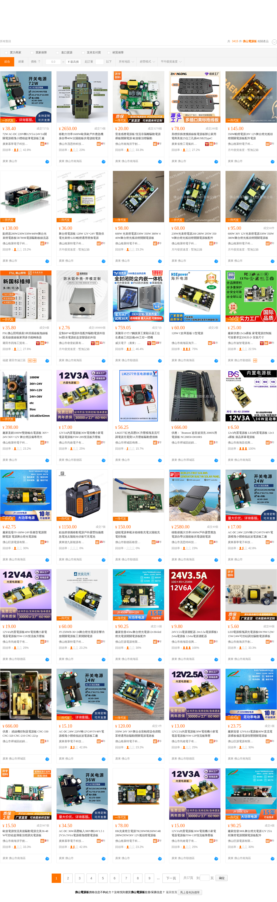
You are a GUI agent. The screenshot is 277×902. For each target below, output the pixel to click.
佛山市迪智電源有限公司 (240, 343)
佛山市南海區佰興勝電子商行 (240, 442)
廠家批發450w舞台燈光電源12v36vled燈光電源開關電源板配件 (138, 634)
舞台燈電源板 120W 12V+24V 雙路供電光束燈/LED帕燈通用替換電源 (81, 235)
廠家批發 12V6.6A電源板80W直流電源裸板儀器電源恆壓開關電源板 (250, 733)
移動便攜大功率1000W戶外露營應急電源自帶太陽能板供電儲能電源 (194, 534)
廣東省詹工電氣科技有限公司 (184, 144)
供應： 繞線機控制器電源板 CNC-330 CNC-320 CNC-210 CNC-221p (25, 733)
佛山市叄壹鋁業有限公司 (71, 343)
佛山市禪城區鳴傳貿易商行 (128, 442)
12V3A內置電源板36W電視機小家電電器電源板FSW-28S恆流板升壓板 (81, 435)
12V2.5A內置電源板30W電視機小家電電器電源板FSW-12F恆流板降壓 (195, 733)
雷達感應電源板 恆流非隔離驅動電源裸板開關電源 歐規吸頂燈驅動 (138, 136)
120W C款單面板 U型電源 (187, 333)
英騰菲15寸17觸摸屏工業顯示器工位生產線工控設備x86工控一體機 (137, 335)
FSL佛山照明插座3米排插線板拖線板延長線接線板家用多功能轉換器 (25, 335)
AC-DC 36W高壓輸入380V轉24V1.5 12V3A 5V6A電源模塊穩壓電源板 (81, 833)
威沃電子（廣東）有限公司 (128, 343)
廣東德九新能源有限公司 (71, 542)
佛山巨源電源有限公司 (15, 542)
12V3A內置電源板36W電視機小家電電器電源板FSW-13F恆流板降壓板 (194, 833)
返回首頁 (171, 892)
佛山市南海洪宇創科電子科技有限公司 (128, 144)
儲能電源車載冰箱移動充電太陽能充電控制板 (137, 534)
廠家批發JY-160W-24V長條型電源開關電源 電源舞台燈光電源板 (25, 534)
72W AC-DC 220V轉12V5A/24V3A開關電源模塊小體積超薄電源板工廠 (25, 136)
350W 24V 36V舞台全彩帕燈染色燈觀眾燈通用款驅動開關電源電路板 (138, 733)
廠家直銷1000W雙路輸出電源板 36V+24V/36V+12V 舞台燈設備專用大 (26, 435)
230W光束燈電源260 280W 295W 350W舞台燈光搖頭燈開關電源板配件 (194, 235)
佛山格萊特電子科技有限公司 (240, 144)
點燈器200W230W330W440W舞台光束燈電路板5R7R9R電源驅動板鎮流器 (26, 235)
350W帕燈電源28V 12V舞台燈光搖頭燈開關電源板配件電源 (250, 136)
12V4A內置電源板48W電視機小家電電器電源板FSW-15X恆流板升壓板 (25, 634)
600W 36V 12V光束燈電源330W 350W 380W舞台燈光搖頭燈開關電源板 (251, 235)
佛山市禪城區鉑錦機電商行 (184, 442)
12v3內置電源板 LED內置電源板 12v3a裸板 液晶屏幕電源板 (251, 435)
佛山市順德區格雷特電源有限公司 (128, 542)
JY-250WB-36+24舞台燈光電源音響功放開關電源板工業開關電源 (82, 634)
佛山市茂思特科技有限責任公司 (71, 144)
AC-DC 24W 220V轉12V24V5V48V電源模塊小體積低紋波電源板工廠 (250, 534)
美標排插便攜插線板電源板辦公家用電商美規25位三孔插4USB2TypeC (194, 136)
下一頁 (171, 878)
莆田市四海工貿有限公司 (15, 343)
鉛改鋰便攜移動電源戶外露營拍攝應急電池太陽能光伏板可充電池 (81, 534)
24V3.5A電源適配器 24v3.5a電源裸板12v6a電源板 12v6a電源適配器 (195, 634)
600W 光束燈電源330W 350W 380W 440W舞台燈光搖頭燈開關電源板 (137, 235)
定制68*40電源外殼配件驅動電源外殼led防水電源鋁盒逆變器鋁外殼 (82, 335)
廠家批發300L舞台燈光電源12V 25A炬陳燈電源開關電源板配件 (250, 833)
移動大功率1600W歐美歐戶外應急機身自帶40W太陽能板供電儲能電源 (81, 136)
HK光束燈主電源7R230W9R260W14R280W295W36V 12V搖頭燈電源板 (138, 833)
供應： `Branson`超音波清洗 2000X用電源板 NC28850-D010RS (194, 435)
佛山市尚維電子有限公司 (71, 442)
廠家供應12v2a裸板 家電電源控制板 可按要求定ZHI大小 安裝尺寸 (250, 335)
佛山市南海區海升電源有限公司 (184, 343)
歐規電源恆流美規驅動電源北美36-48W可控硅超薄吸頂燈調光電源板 (25, 833)
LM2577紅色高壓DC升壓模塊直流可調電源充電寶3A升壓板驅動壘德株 (137, 435)
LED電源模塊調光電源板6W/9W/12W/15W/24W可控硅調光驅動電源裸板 (251, 634)
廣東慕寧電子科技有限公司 (15, 144)
